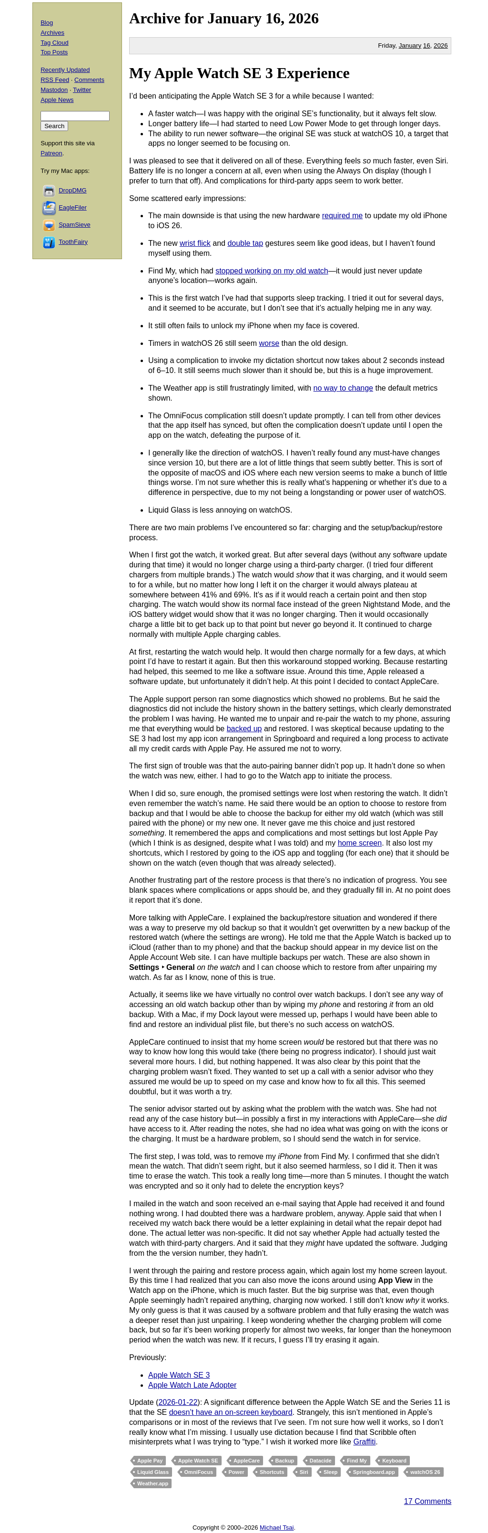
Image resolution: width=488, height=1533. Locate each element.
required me (342, 216)
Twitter (82, 89)
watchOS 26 (425, 1472)
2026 (303, 18)
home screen (360, 843)
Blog (47, 22)
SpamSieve (74, 224)
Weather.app (152, 1483)
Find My (357, 1460)
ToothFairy (73, 241)
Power (236, 1472)
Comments (89, 79)
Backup (285, 1460)
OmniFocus (199, 1472)
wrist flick (195, 243)
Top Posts (54, 52)
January (234, 18)
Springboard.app (374, 1472)
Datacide (321, 1460)
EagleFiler (73, 207)
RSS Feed (55, 79)
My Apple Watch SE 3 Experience (239, 72)
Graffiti (364, 1442)
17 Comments (428, 1501)
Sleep (330, 1472)
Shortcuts (272, 1472)
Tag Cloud (55, 42)
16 (426, 45)
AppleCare (247, 1460)
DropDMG (73, 190)
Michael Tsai (277, 1527)
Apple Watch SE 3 (179, 1375)
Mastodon (54, 89)
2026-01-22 (177, 1402)
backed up (244, 729)
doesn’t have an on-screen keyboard (231, 1412)
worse (269, 343)
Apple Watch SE (198, 1460)
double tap (245, 243)
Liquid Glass (153, 1472)
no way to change (343, 388)
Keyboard (394, 1460)
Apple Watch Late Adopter (192, 1385)
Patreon (51, 153)
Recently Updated (65, 69)
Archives (52, 32)
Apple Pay (150, 1460)
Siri (304, 1472)
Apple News (57, 99)
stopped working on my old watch (271, 271)
